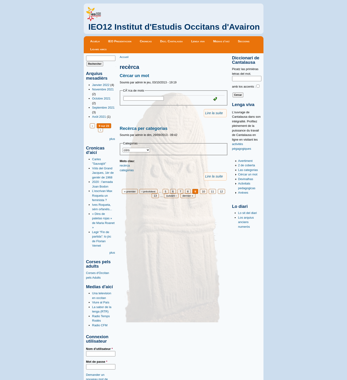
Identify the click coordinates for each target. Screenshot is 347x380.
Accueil (124, 56)
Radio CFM (100, 325)
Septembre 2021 (103, 107)
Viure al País (100, 302)
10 (203, 191)
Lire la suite (214, 113)
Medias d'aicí (221, 41)
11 (212, 191)
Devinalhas (245, 179)
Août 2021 (99, 116)
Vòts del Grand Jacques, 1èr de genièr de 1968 (103, 173)
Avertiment (245, 161)
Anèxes (243, 192)
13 (155, 195)
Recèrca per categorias (144, 128)
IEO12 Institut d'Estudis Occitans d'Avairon (174, 27)
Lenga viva (198, 41)
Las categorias (248, 170)
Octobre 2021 (101, 98)
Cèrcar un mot (134, 75)
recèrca (125, 165)
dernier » (188, 195)
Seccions (244, 41)
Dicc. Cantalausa (171, 41)
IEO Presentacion (119, 41)
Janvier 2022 (101, 85)
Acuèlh (95, 41)
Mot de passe (96, 361)
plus (112, 139)
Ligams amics (98, 49)
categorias (127, 170)
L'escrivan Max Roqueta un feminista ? (102, 195)
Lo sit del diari (247, 213)
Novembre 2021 (103, 89)
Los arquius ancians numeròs (246, 222)
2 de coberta (246, 165)
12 (221, 191)
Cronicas (146, 41)
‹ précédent (148, 191)
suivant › (171, 195)
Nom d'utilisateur (99, 349)
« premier (129, 191)
